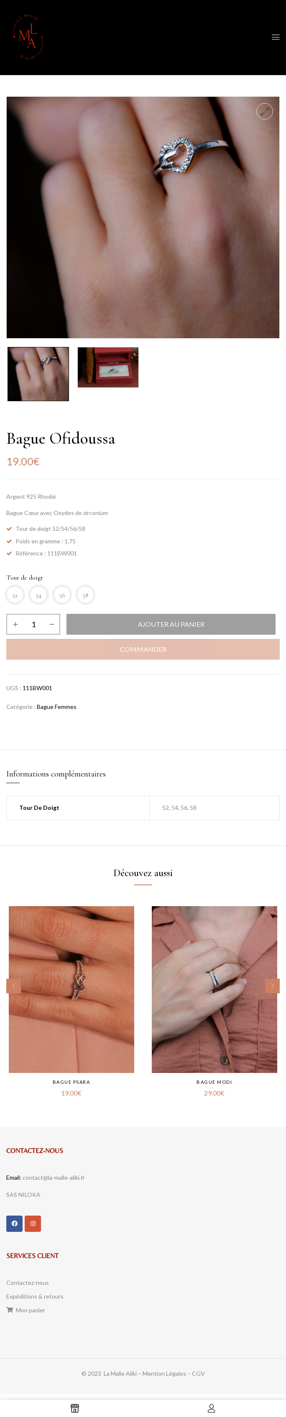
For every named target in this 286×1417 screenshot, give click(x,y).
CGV (198, 1378)
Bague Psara (71, 1085)
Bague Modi (214, 1085)
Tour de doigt (24, 577)
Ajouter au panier (171, 628)
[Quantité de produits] (33, 628)
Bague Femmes (57, 710)
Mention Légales (164, 1378)
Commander (143, 653)
